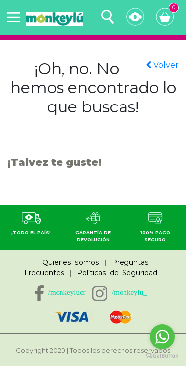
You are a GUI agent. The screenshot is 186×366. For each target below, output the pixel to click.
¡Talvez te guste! (54, 162)
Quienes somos (70, 262)
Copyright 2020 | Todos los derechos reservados (93, 350)
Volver (162, 65)
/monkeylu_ (129, 292)
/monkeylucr (67, 292)
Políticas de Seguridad (117, 272)
